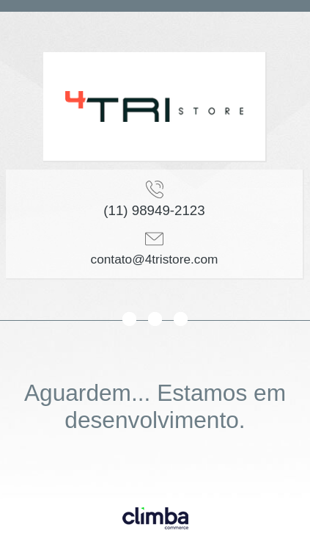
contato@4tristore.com (154, 259)
